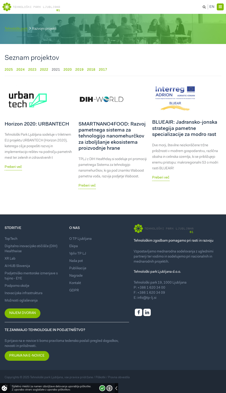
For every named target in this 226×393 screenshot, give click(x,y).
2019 (79, 70)
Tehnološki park (16, 29)
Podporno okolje (17, 286)
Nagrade (76, 276)
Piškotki (100, 377)
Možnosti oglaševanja (21, 300)
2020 (67, 70)
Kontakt (75, 283)
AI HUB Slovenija (17, 266)
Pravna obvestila (119, 377)
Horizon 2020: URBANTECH (37, 124)
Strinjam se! (102, 388)
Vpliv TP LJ (77, 253)
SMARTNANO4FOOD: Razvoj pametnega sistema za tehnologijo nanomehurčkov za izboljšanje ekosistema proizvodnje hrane (112, 136)
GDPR (74, 290)
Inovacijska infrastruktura (23, 293)
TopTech (11, 239)
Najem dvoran (22, 313)
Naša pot (76, 261)
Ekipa (73, 246)
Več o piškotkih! (109, 388)
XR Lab (10, 259)
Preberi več (13, 167)
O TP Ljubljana (80, 239)
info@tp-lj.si (147, 298)
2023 (32, 70)
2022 (44, 70)
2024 (20, 70)
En (211, 7)
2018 (91, 70)
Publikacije (77, 268)
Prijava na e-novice (27, 356)
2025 (9, 70)
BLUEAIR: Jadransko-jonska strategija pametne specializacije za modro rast (184, 128)
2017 (103, 70)
